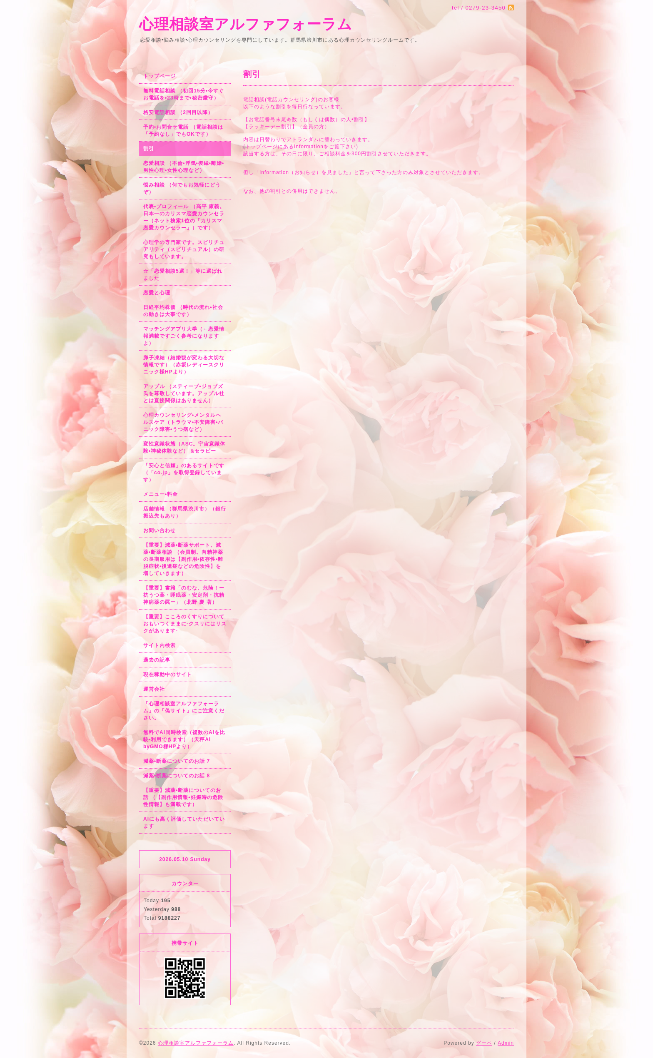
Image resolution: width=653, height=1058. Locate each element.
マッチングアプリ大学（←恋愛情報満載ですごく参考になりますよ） (183, 336)
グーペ (484, 1043)
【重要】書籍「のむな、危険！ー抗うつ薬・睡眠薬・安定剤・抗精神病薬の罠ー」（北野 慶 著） (183, 595)
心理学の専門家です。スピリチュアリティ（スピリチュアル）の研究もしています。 (183, 249)
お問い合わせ (159, 530)
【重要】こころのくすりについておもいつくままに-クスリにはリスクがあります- (185, 624)
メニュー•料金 (160, 494)
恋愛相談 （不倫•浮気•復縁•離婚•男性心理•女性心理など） (183, 166)
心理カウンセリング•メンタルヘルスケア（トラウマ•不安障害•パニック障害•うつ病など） (183, 422)
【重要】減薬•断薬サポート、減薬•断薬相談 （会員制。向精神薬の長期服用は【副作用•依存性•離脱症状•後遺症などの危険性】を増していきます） (183, 559)
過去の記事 (156, 660)
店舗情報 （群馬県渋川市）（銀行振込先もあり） (184, 512)
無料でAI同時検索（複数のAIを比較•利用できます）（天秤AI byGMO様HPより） (184, 739)
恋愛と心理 (156, 293)
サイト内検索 (159, 645)
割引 (148, 149)
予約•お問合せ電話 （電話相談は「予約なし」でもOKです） (183, 130)
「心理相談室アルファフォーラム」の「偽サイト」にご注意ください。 (183, 711)
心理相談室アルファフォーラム (245, 24)
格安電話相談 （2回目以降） (178, 112)
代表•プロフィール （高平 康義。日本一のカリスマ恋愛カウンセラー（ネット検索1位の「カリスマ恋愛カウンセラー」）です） (184, 217)
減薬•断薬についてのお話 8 (176, 776)
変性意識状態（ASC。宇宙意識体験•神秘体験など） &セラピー (184, 447)
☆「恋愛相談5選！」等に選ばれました (182, 274)
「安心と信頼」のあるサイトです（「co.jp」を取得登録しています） (183, 473)
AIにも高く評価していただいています (184, 822)
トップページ (159, 76)
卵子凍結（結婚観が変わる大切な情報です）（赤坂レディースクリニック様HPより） (183, 365)
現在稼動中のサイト (167, 674)
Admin (506, 1043)
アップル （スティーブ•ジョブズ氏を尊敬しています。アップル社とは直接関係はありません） (183, 393)
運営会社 (154, 689)
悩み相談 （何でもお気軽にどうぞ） (182, 188)
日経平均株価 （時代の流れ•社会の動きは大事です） (183, 310)
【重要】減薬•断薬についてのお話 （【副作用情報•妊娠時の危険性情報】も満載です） (183, 797)
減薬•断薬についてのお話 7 (176, 761)
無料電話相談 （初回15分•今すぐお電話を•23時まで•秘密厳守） (183, 94)
